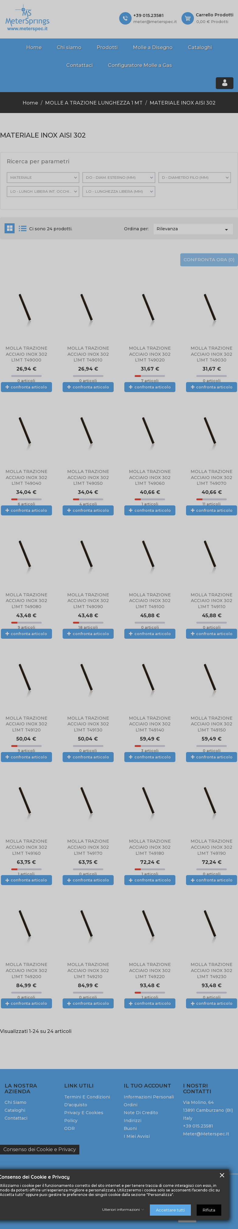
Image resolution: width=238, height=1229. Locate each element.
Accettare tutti (170, 1209)
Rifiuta (209, 1209)
